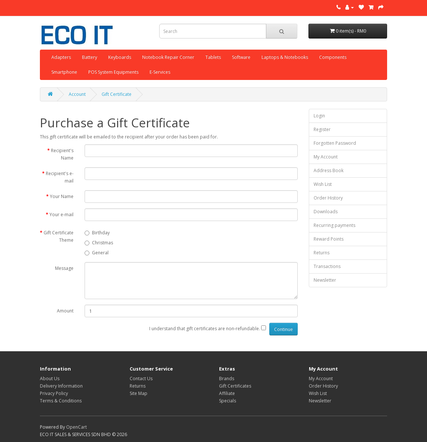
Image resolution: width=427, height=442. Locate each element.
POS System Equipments (113, 72)
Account (77, 94)
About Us (49, 378)
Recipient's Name (62, 154)
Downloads (326, 211)
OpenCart (76, 427)
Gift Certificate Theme (59, 236)
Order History (328, 198)
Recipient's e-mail (60, 177)
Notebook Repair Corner (168, 57)
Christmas (99, 243)
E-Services (160, 72)
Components (332, 57)
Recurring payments (334, 225)
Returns (321, 253)
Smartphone (64, 72)
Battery (89, 57)
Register (322, 129)
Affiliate (227, 393)
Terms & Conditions (61, 401)
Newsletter (325, 280)
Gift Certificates (235, 386)
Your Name (62, 196)
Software (241, 57)
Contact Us (141, 378)
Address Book (329, 170)
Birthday (97, 233)
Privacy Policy (54, 393)
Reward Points (329, 239)
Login (319, 116)
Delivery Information (61, 386)
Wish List (323, 184)
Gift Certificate (116, 94)
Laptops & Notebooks (285, 57)
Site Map (138, 393)
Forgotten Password (335, 143)
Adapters (61, 57)
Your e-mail (61, 214)
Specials (227, 401)
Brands (226, 378)
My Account (326, 157)
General (97, 253)
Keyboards (119, 57)
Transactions (327, 266)
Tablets (213, 57)
